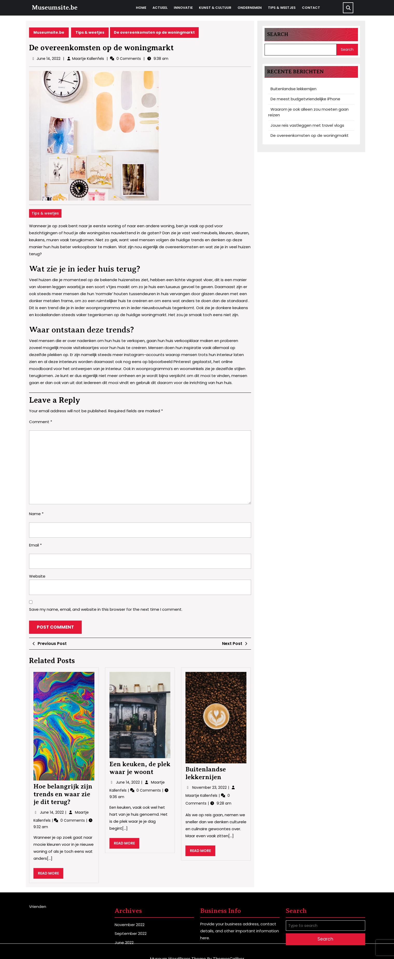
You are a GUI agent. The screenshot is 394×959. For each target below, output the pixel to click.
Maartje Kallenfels (88, 58)
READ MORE (50, 874)
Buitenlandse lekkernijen (293, 88)
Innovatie (183, 7)
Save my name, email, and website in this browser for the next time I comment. (105, 609)
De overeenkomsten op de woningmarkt (310, 135)
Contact (311, 7)
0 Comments (73, 820)
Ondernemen (250, 7)
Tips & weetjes (282, 7)
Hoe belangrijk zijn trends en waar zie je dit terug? (62, 794)
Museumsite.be (55, 7)
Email (35, 545)
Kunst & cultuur (215, 7)
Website (37, 576)
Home (141, 7)
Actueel (160, 7)
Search (277, 34)
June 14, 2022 (52, 812)
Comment (40, 421)
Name (36, 513)
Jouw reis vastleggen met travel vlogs (307, 125)
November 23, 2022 (210, 787)
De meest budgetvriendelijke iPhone (305, 99)
